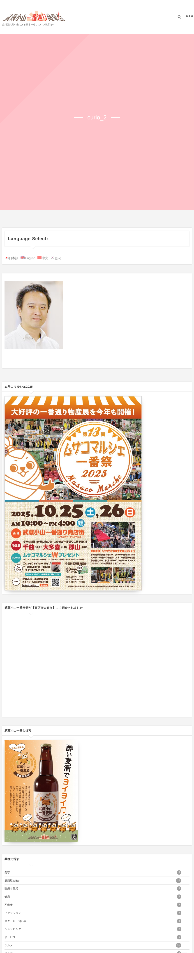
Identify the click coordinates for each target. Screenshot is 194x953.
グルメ (93, 945)
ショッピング (93, 929)
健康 (93, 896)
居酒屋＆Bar (93, 880)
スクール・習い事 (93, 921)
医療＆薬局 (93, 888)
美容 (93, 872)
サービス (93, 937)
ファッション (93, 913)
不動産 (93, 905)
